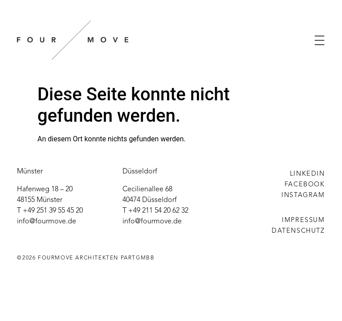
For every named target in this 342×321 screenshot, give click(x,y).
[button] (319, 40)
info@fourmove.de (46, 221)
